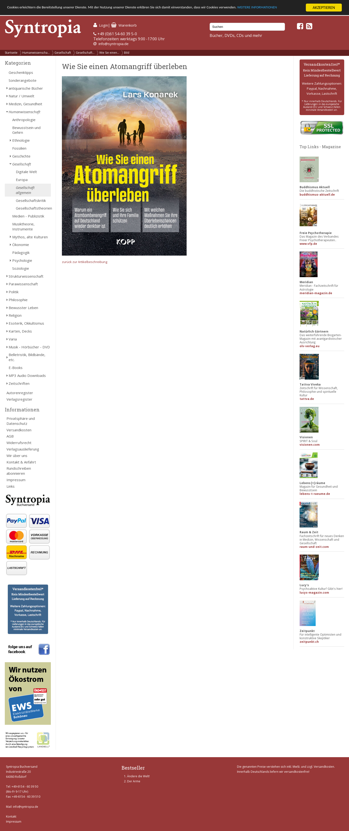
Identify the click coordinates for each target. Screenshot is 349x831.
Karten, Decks (20, 331)
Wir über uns (16, 455)
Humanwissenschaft (24, 111)
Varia (13, 339)
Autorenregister (19, 392)
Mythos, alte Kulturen (30, 236)
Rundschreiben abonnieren (18, 471)
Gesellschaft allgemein (25, 190)
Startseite (11, 53)
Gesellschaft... (85, 53)
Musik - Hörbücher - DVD (29, 347)
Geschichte (21, 156)
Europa (22, 179)
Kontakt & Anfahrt (21, 462)
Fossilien (19, 148)
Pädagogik (21, 252)
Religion (15, 315)
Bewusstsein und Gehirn (26, 130)
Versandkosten (18, 429)
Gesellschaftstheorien (33, 208)
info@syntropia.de (114, 43)
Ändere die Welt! (138, 776)
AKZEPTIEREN (324, 7)
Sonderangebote (22, 80)
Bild (126, 53)
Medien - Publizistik (28, 216)
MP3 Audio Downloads (27, 375)
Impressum (15, 479)
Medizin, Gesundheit (25, 103)
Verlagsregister (19, 399)
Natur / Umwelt (21, 96)
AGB (10, 436)
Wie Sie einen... (109, 53)
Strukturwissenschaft (26, 276)
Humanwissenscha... (36, 53)
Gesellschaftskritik (31, 200)
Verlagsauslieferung (22, 449)
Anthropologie (23, 119)
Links (10, 486)
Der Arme (133, 781)
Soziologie (20, 268)
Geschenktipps (21, 72)
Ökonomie (20, 244)
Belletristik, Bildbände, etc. (27, 357)
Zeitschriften (19, 383)
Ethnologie (21, 140)
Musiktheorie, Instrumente (23, 226)
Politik (13, 291)
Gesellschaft (62, 53)
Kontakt (11, 816)
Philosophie (18, 299)
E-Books (16, 367)
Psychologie (22, 260)
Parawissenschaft (23, 283)
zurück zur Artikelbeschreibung (84, 262)
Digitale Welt (26, 171)
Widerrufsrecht (18, 442)
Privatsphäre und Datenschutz (20, 421)
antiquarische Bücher (26, 88)
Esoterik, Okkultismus (26, 323)
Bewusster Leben (23, 307)
